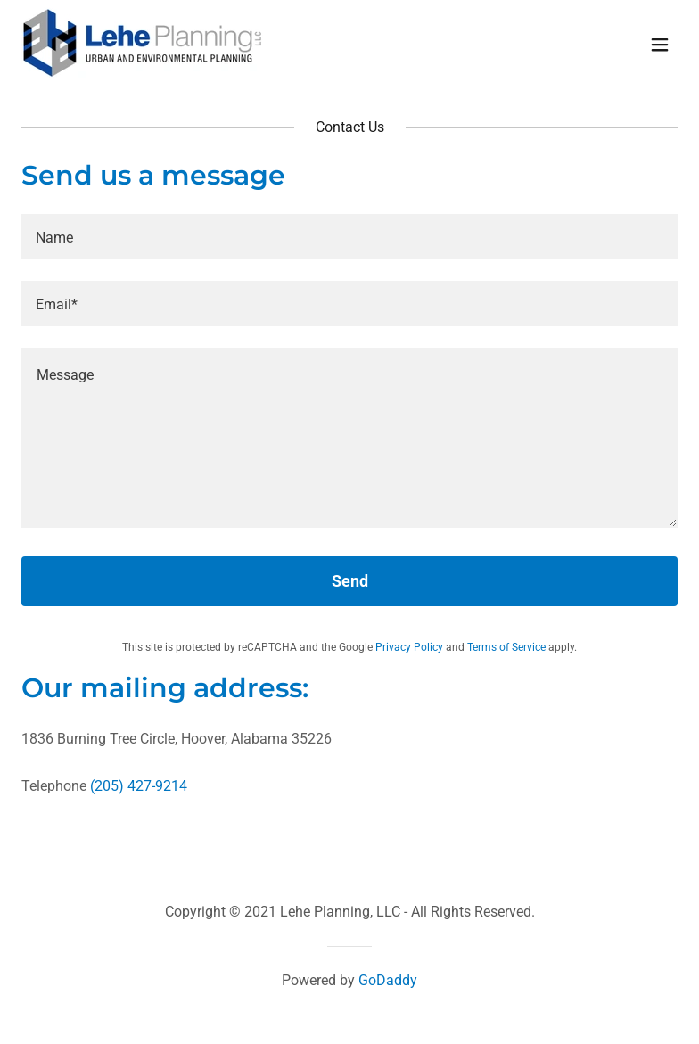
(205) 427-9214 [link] (138, 785)
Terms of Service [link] (506, 647)
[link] (142, 73)
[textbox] (349, 236)
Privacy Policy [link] (409, 647)
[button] (660, 44)
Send (350, 580)
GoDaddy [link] (387, 980)
